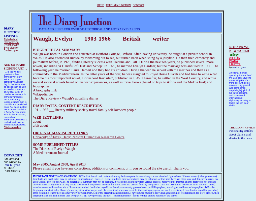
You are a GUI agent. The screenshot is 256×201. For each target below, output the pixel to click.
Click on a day (12, 127)
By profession (11, 47)
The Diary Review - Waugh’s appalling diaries (66, 98)
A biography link (45, 90)
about (37, 121)
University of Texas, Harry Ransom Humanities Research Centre (78, 137)
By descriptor (11, 50)
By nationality (11, 45)
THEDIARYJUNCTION (118, 5)
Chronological (11, 42)
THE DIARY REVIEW (242, 127)
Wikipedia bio (43, 94)
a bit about (40, 125)
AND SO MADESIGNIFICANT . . (15, 66)
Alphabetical (10, 39)
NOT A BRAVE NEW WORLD (239, 49)
